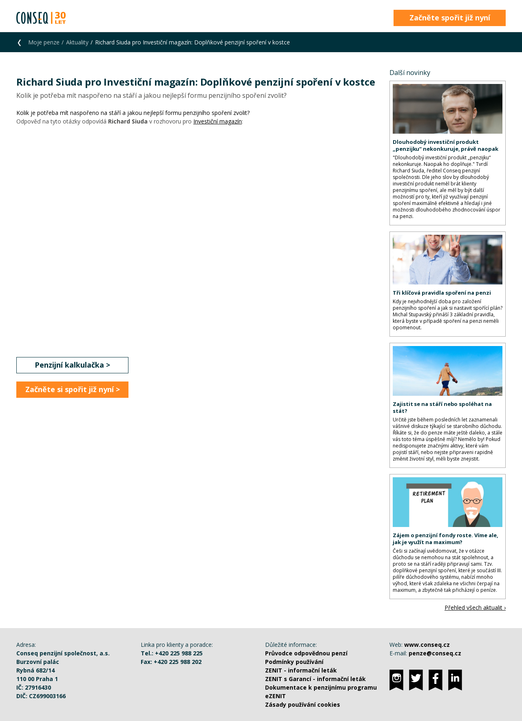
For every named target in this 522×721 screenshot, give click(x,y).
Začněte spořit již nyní (449, 17)
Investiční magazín (217, 121)
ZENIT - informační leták (301, 670)
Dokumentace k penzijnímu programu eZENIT (321, 692)
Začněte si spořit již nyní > (72, 389)
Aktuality (77, 42)
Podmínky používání (294, 662)
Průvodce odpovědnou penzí (306, 653)
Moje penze (44, 42)
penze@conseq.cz (435, 653)
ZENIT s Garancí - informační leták (315, 679)
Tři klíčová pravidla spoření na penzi (442, 292)
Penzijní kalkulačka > (72, 365)
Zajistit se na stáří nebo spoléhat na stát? (442, 407)
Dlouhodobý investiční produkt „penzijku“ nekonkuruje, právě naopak (445, 145)
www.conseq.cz (427, 644)
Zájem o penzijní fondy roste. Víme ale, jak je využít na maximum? (445, 538)
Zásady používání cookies (302, 704)
